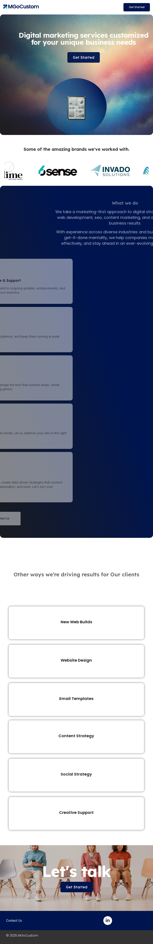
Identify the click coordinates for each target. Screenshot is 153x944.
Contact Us (14, 920)
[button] (136, 7)
